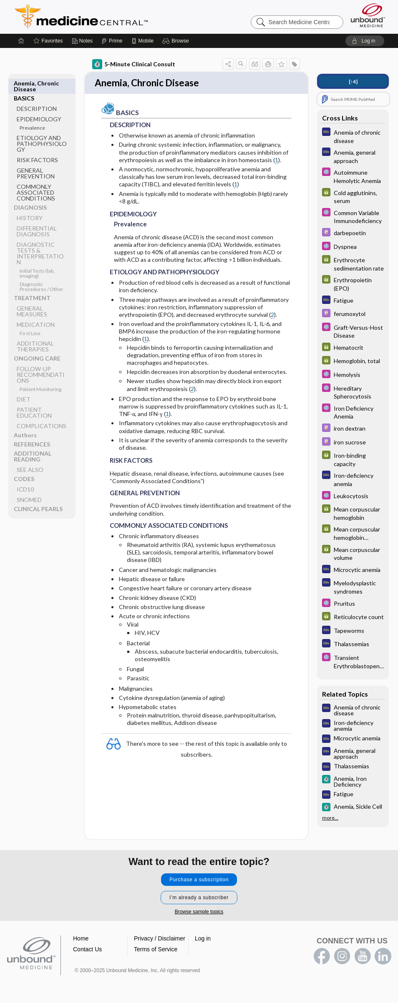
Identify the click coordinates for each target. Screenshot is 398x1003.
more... (330, 817)
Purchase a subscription (199, 880)
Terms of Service (155, 950)
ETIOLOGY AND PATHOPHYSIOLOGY (42, 128)
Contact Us (87, 950)
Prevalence (32, 113)
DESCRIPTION (37, 93)
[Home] (21, 41)
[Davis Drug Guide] (353, 233)
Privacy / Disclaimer (159, 939)
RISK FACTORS (37, 144)
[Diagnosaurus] (353, 136)
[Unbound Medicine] (368, 15)
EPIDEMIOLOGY (39, 104)
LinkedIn (383, 957)
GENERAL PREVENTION (36, 158)
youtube (362, 957)
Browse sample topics (199, 912)
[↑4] (353, 81)
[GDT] (353, 196)
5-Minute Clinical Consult (133, 64)
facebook (321, 957)
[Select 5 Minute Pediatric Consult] (353, 176)
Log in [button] (203, 939)
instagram (342, 957)
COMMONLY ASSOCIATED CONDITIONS (36, 177)
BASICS (24, 83)
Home (80, 939)
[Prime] (111, 41)
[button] (176, 41)
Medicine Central (118, 16)
